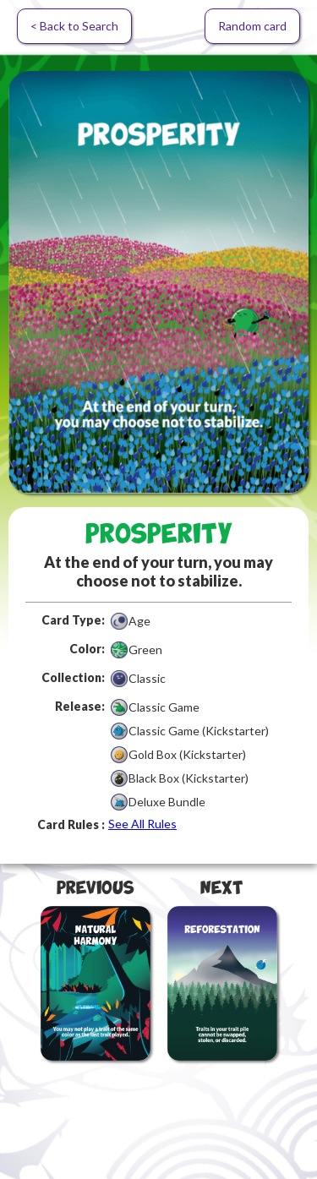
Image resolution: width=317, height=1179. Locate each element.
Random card (252, 26)
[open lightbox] (158, 282)
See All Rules (142, 823)
